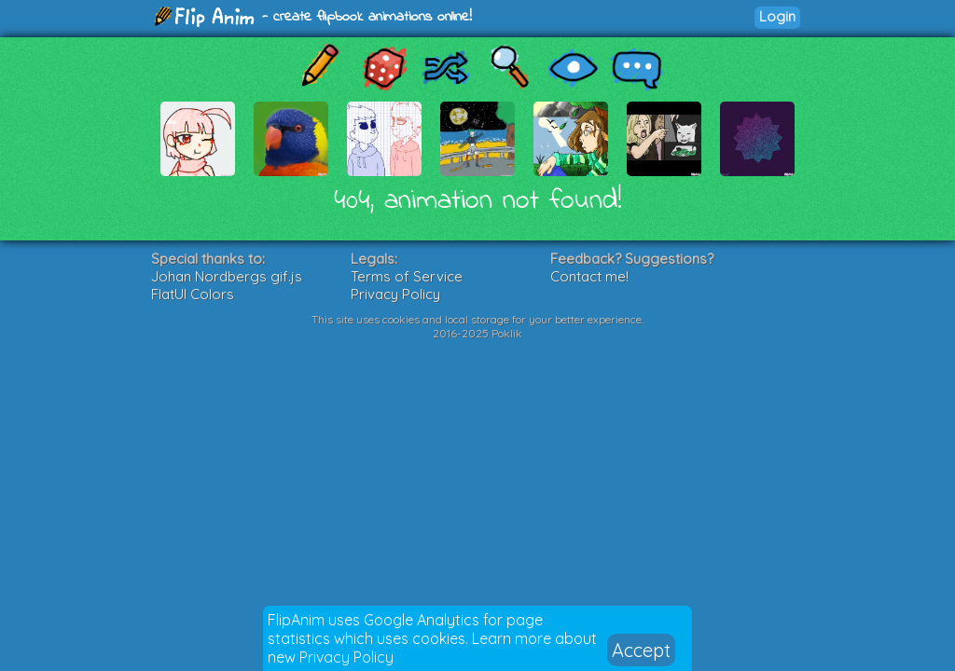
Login (777, 16)
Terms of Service (407, 276)
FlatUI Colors (192, 294)
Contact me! (589, 276)
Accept (641, 650)
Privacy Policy (346, 657)
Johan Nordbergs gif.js (226, 276)
